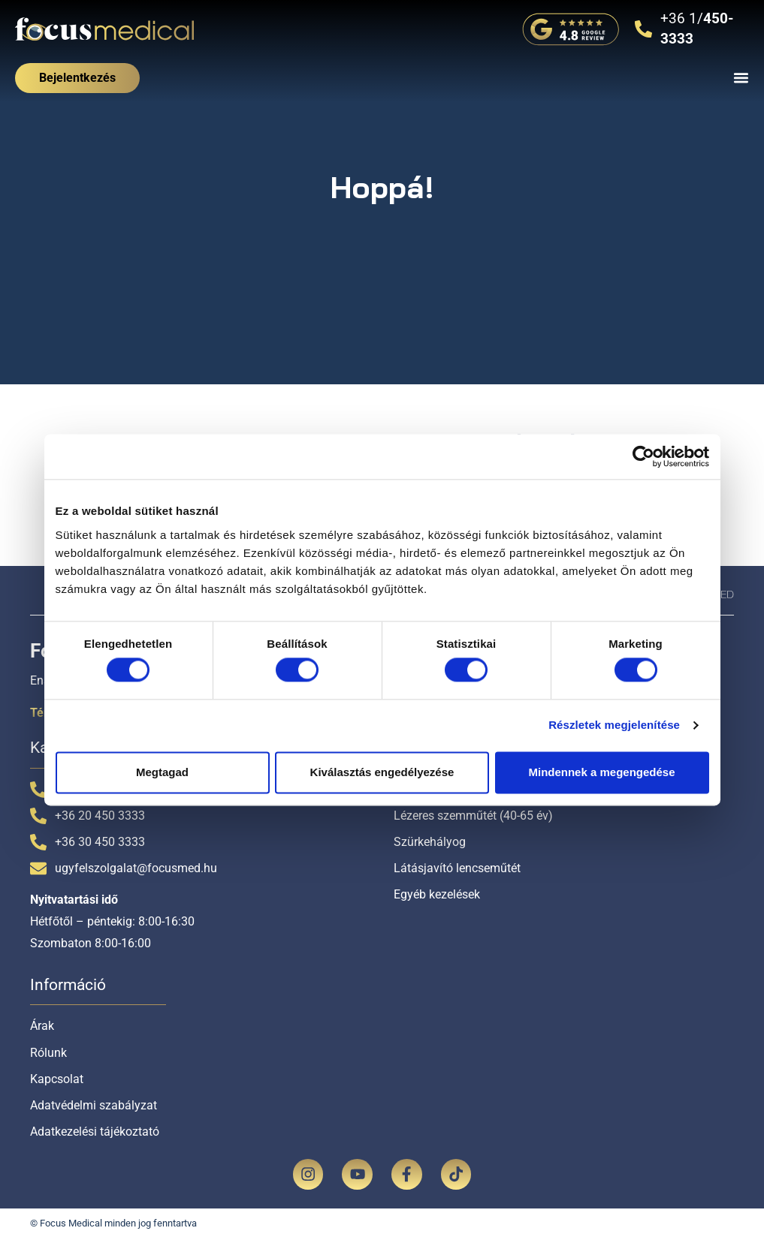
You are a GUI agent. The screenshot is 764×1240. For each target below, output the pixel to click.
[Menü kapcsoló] (741, 78)
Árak (42, 1026)
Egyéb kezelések (437, 894)
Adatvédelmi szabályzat (93, 1105)
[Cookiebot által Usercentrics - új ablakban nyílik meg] (643, 456)
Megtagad (162, 772)
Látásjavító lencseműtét (457, 868)
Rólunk (48, 1053)
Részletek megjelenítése (614, 725)
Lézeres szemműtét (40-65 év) (473, 815)
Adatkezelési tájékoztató (94, 1131)
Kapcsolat (56, 1079)
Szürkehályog (430, 842)
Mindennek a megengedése (601, 772)
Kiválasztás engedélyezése (382, 772)
